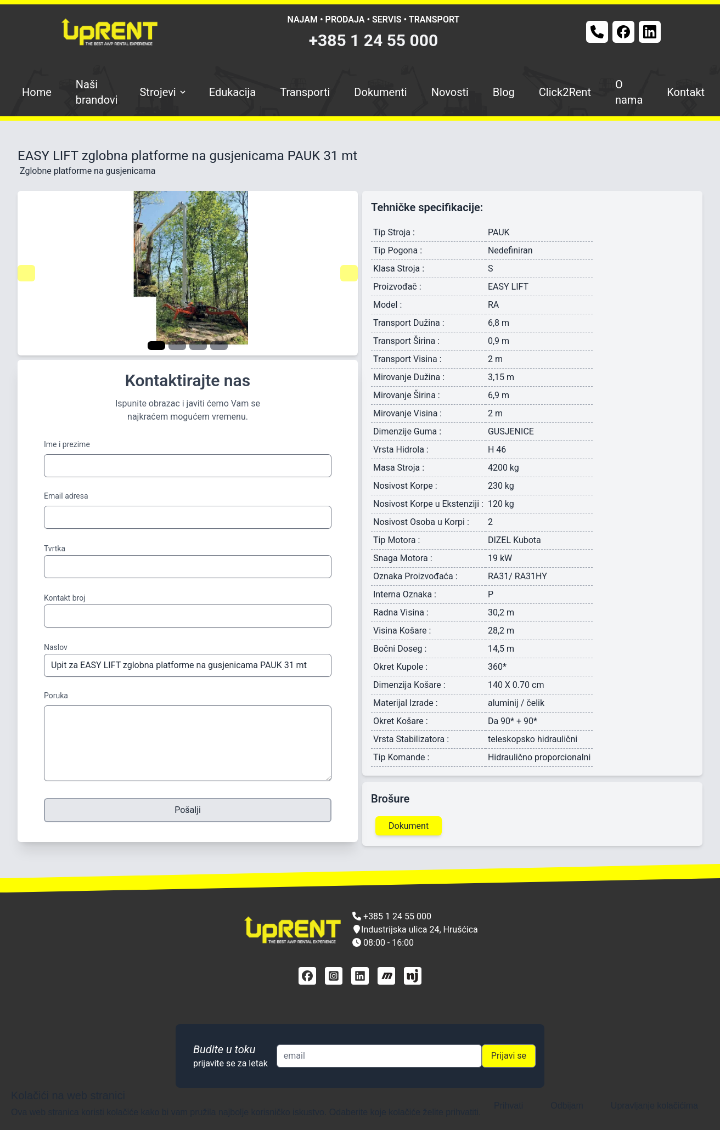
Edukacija (232, 92)
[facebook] (307, 976)
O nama (629, 92)
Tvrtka (54, 548)
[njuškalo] (412, 976)
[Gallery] (188, 273)
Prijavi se (508, 1055)
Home (37, 92)
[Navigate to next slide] (349, 273)
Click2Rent (565, 92)
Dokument (409, 826)
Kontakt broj (64, 598)
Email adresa (66, 495)
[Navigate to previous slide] (26, 273)
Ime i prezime (67, 444)
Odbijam (566, 1105)
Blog (504, 92)
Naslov (56, 647)
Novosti (450, 92)
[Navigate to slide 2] (177, 345)
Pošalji (188, 810)
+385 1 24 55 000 (373, 40)
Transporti (305, 92)
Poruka (56, 695)
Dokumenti (380, 92)
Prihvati (508, 1105)
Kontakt (686, 92)
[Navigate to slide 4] (219, 345)
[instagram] (333, 976)
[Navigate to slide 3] (198, 345)
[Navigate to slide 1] (156, 345)
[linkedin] (360, 976)
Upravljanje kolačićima (654, 1105)
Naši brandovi (97, 92)
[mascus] (386, 976)
